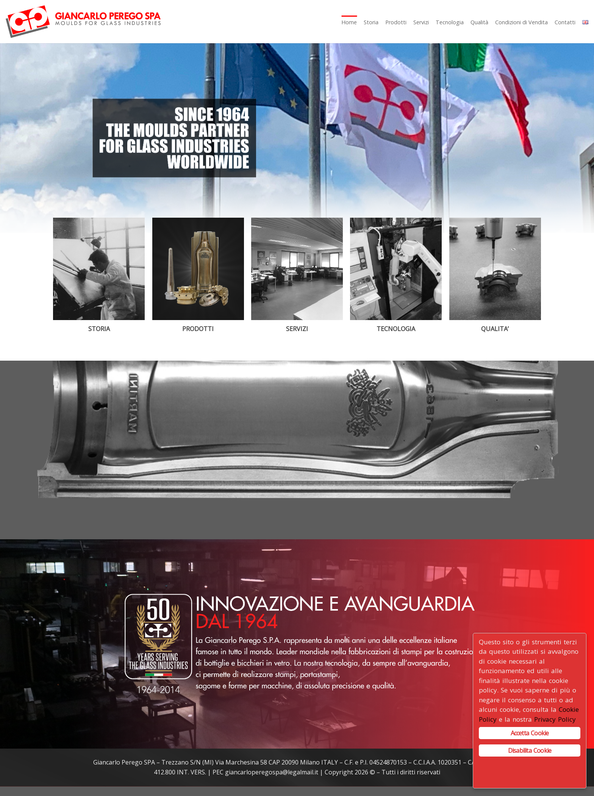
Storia (371, 22)
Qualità (479, 22)
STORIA (99, 329)
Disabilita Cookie (529, 750)
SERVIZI (297, 329)
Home (349, 22)
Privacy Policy (555, 719)
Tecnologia (450, 22)
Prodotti (395, 22)
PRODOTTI (198, 329)
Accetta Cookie (530, 733)
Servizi (421, 22)
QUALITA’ (495, 329)
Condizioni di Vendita (521, 22)
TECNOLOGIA (396, 329)
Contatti (565, 22)
